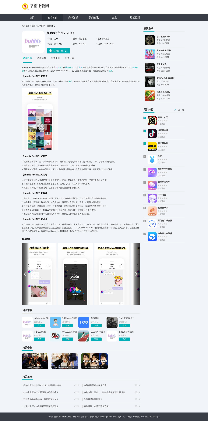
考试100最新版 (69, 332)
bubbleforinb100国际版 (41, 318)
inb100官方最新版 (126, 332)
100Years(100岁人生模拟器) (69, 318)
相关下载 (55, 58)
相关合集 (69, 58)
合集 (114, 17)
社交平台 (69, 67)
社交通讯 (51, 26)
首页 (32, 17)
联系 (110, 71)
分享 (134, 67)
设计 (61, 67)
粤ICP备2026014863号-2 (150, 417)
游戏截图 (41, 58)
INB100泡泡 (40, 332)
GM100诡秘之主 (126, 318)
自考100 (95, 318)
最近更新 (135, 17)
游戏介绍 (27, 58)
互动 (57, 67)
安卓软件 (53, 17)
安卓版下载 (58, 50)
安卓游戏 (73, 17)
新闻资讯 (94, 17)
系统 (70, 81)
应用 (81, 67)
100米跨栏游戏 (98, 332)
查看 (39, 325)
